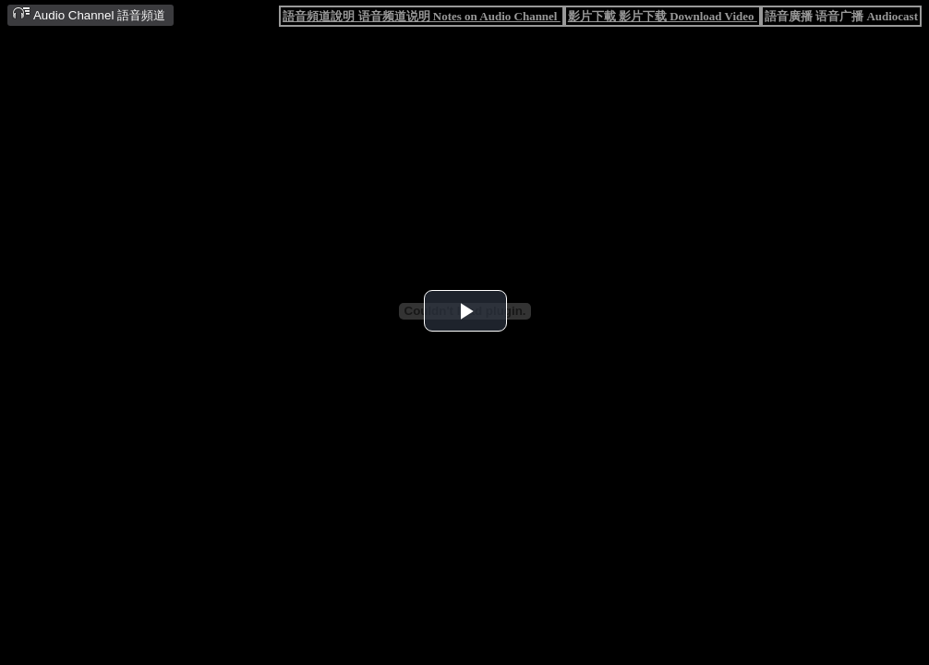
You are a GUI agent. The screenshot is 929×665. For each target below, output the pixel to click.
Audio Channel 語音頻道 (88, 14)
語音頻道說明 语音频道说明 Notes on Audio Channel (421, 16)
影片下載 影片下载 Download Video (662, 16)
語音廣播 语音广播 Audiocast (841, 16)
